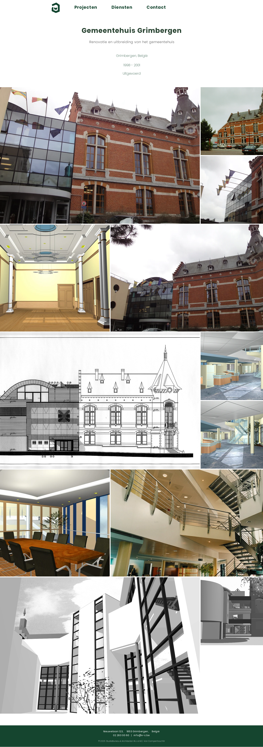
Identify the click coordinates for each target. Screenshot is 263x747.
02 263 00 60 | (123, 735)
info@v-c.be (142, 735)
